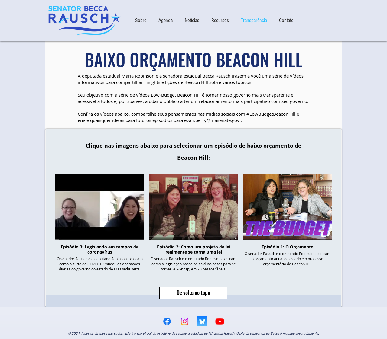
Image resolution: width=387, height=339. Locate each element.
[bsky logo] (202, 321)
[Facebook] (167, 321)
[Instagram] (185, 321)
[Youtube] (220, 321)
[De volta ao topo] (193, 293)
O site (240, 333)
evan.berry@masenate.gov (211, 120)
